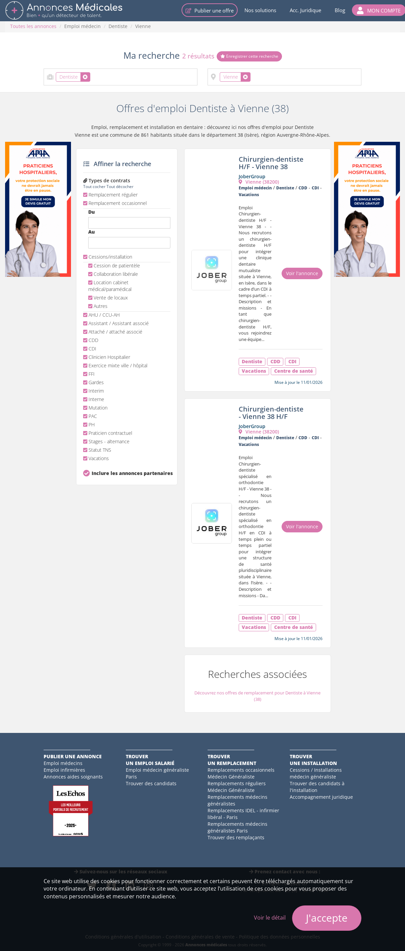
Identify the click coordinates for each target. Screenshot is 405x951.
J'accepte (327, 918)
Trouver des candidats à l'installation (317, 786)
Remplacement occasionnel (115, 203)
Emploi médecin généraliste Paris (157, 773)
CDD (90, 340)
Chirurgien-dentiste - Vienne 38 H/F (271, 412)
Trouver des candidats (151, 783)
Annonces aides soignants (73, 776)
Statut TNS (97, 450)
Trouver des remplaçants (236, 837)
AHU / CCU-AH (101, 315)
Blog (340, 10)
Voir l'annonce (302, 273)
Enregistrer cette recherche (249, 56)
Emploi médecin (82, 26)
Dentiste (118, 26)
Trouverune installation (313, 759)
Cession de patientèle (114, 265)
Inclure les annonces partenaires (131, 473)
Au (91, 232)
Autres (98, 306)
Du (91, 212)
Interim (93, 391)
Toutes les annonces (33, 26)
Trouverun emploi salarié (150, 759)
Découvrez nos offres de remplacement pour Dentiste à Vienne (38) (257, 696)
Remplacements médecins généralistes (237, 800)
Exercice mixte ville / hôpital (115, 365)
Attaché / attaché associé (112, 331)
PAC (90, 416)
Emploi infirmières (64, 770)
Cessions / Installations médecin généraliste (316, 773)
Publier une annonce (73, 756)
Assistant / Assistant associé (116, 323)
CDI (89, 348)
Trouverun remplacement (232, 759)
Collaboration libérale (113, 274)
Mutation (95, 407)
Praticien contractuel (107, 433)
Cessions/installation (107, 257)
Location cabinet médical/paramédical (110, 285)
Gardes (93, 382)
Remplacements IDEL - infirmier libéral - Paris (243, 813)
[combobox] (120, 77)
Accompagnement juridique (321, 797)
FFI (89, 374)
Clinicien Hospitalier (106, 357)
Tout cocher (94, 186)
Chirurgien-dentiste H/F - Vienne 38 (271, 163)
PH (89, 424)
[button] (379, 10)
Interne (93, 399)
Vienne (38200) (259, 182)
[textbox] (94, 75)
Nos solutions (260, 10)
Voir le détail (270, 917)
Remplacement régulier (110, 194)
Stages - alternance (106, 441)
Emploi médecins (63, 763)
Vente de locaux (108, 297)
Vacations (96, 458)
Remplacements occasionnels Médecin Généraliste (241, 773)
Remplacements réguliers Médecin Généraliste (237, 786)
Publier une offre (210, 10)
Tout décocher (120, 186)
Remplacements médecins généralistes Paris (237, 827)
